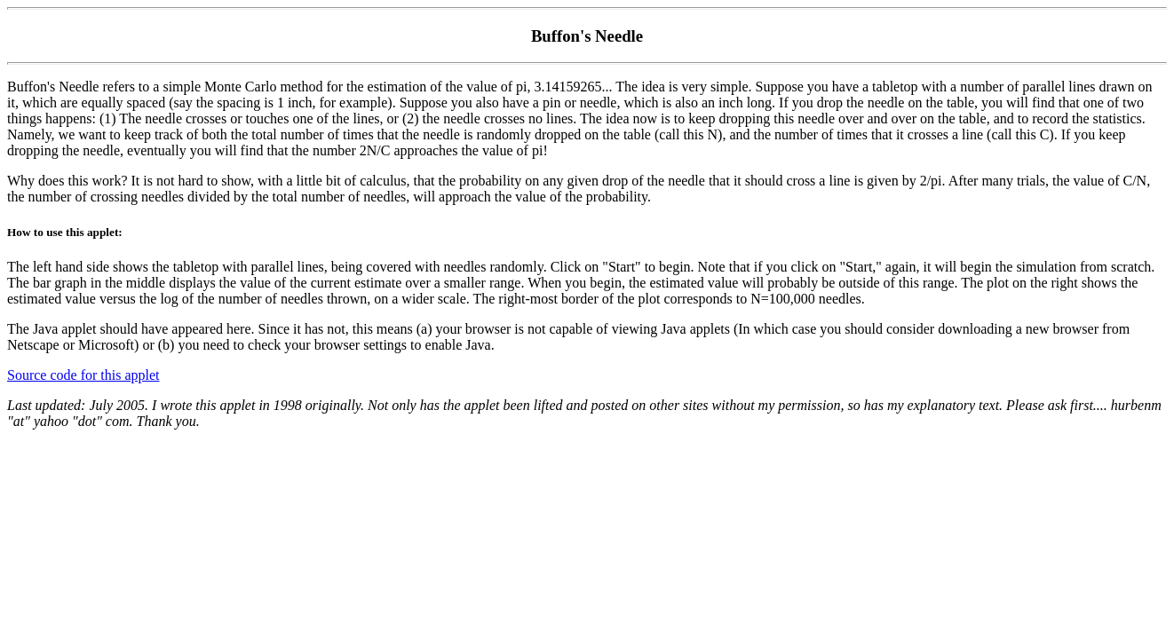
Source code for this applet (83, 375)
